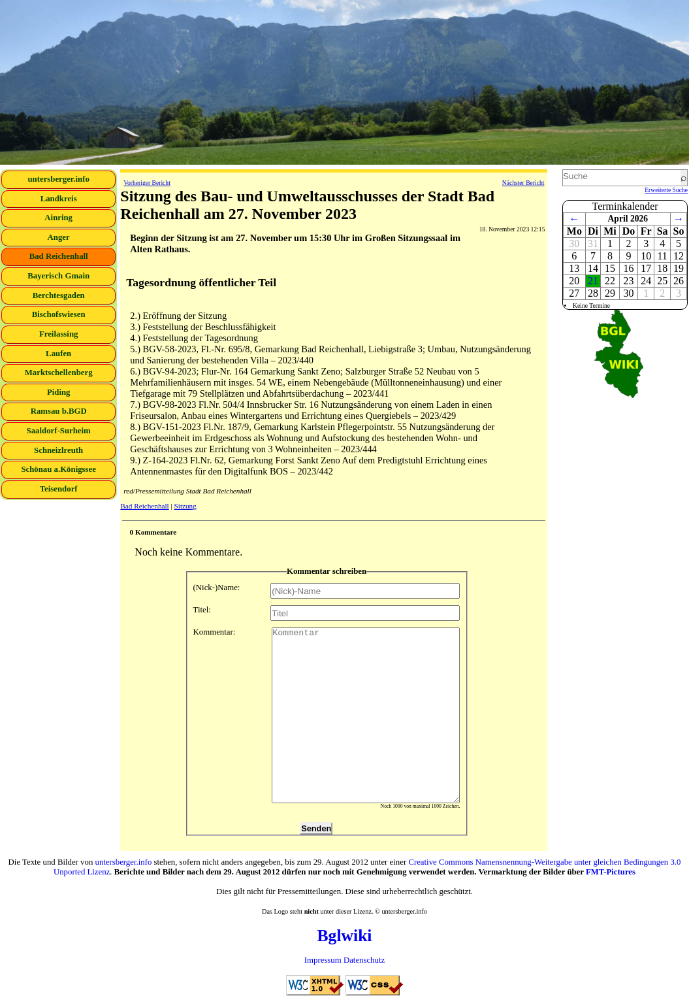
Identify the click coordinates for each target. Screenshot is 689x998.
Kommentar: (326, 715)
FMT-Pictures (610, 871)
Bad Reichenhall (58, 256)
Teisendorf (59, 488)
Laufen (58, 353)
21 (593, 280)
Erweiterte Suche (666, 189)
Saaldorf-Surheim (59, 430)
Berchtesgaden (59, 295)
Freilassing (58, 334)
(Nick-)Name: (326, 591)
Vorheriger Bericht (146, 182)
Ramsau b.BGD (59, 411)
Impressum (323, 960)
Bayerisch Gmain (58, 275)
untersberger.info (58, 179)
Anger (59, 237)
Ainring (58, 217)
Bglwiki (344, 935)
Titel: (326, 613)
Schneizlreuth (58, 450)
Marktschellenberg (59, 372)
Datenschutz (364, 960)
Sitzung (185, 506)
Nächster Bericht (523, 182)
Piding (59, 392)
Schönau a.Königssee (58, 469)
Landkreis (58, 198)
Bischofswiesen (59, 314)
